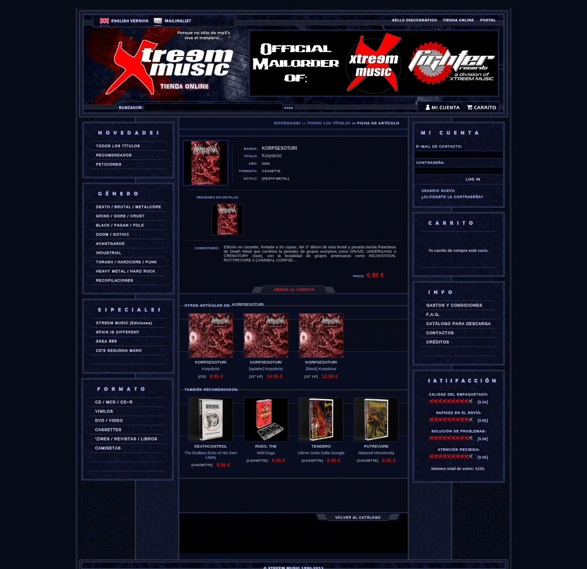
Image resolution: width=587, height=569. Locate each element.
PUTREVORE (376, 446)
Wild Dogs (266, 453)
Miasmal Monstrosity (376, 453)
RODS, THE (265, 446)
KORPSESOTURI (210, 362)
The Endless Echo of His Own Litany (210, 455)
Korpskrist (210, 369)
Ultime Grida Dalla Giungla (321, 453)
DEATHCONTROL (210, 446)
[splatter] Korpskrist (266, 369)
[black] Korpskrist (321, 369)
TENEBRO (321, 446)
